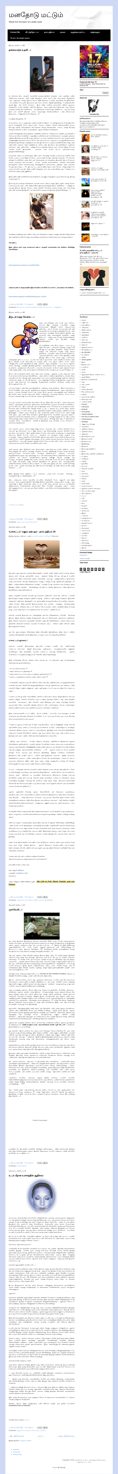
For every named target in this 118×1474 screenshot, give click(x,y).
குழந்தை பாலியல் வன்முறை (91, 488)
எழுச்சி (84, 461)
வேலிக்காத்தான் (87, 545)
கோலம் (27, 1420)
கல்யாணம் (85, 476)
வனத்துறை (85, 533)
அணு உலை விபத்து (88, 424)
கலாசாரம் (85, 473)
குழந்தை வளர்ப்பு (78, 32)
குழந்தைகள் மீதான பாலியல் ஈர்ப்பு (93, 374)
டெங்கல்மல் (85, 520)
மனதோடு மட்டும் (36, 14)
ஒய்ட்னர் (84, 466)
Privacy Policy (17, 1454)
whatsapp (85, 421)
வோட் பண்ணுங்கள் (55, 307)
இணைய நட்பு (86, 364)
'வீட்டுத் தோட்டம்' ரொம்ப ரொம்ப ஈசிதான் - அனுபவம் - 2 (99, 158)
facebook (84, 409)
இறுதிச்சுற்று (85, 444)
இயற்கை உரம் (86, 441)
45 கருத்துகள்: (29, 897)
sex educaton (48, 900)
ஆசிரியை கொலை (88, 429)
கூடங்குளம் (85, 355)
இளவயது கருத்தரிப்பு (89, 449)
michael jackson (87, 419)
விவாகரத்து (85, 543)
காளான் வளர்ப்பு (87, 486)
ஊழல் (84, 387)
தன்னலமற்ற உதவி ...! (20, 50)
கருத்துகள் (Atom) (25, 1440)
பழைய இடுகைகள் (66, 1436)
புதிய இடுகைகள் (16, 1436)
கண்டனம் (85, 340)
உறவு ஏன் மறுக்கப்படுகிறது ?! (41, 536)
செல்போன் (85, 511)
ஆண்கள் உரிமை (87, 431)
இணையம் (20, 307)
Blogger (54, 1467)
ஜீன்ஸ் (84, 513)
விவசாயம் (85, 540)
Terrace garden (86, 359)
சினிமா (24, 1166)
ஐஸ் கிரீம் (85, 464)
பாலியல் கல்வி (87, 402)
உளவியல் (27, 1430)
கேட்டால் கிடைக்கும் (88, 491)
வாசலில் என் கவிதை (16, 505)
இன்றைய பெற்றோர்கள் (90, 379)
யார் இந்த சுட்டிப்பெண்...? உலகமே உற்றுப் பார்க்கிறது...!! (99, 147)
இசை (83, 362)
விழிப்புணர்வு (43, 307)
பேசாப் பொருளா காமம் (20, 38)
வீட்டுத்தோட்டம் (32, 32)
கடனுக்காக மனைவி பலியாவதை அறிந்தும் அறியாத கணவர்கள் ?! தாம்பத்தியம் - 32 (98, 214)
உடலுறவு (85, 456)
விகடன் (84, 538)
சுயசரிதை (85, 508)
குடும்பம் (84, 345)
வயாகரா (84, 535)
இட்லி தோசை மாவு (88, 436)
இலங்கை (85, 446)
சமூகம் (62, 32)
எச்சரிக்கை (85, 459)
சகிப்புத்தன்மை (86, 493)
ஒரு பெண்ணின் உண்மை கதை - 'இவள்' (99, 135)
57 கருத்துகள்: (29, 304)
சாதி (83, 498)
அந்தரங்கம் (20, 900)
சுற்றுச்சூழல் (95, 32)
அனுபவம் (20, 522)
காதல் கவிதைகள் (87, 389)
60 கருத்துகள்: (29, 519)
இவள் (84, 451)
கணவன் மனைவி (87, 468)
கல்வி (83, 369)
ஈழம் (83, 382)
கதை (83, 471)
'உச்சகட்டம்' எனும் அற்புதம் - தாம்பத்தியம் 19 (32, 531)
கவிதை (84, 478)
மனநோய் (43, 1430)
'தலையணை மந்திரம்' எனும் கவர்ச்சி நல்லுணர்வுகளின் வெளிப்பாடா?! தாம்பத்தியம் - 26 (98, 193)
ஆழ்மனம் (20, 1430)
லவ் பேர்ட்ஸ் (86, 530)
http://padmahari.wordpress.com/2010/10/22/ (24, 265)
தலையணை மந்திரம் (88, 397)
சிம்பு (83, 503)
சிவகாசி (84, 506)
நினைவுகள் (85, 528)
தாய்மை (84, 525)
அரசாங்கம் (85, 426)
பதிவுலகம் (85, 327)
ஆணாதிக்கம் (86, 377)
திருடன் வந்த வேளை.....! (22, 317)
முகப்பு (41, 1436)
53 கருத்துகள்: (29, 1163)
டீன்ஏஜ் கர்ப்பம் (87, 518)
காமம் (83, 372)
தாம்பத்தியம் (49, 32)
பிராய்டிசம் (35, 1430)
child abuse (85, 407)
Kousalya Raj (83, 555)
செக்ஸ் (84, 357)
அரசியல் (84, 337)
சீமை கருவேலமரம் (88, 392)
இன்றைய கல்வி (87, 439)
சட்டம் (84, 496)
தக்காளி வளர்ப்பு (87, 523)
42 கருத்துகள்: (29, 1427)
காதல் (83, 481)
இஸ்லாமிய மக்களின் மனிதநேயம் (93, 454)
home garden (86, 411)
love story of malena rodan (90, 416)
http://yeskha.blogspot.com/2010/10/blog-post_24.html (27, 296)
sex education (86, 352)
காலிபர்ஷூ (85, 483)
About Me (16, 1449)
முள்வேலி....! (15, 909)
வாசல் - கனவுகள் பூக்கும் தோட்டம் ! (93, 293)
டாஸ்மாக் (85, 516)
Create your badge (85, 558)
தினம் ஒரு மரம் (87, 399)
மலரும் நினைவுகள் (30, 522)
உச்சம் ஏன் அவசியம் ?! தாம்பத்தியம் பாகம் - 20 (98, 180)
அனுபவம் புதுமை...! (97, 223)
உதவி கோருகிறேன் (31, 307)
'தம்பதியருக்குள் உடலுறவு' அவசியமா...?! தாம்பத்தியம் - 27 (99, 202)
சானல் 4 (84, 501)
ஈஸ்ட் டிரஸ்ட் (86, 384)
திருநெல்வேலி (86, 342)
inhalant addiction (87, 414)
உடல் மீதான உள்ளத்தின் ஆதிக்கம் (26, 1175)
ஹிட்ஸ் (84, 548)
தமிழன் (84, 394)
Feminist (84, 404)
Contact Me (15, 32)
